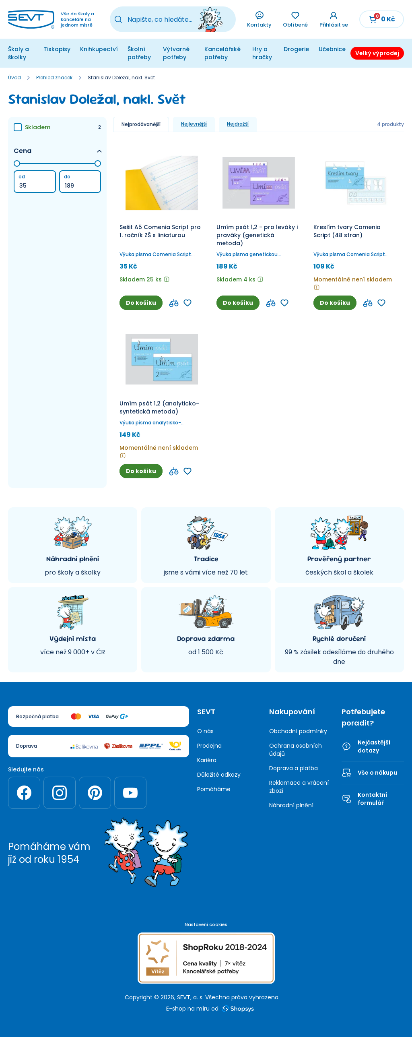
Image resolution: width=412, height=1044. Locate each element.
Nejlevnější (194, 131)
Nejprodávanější (141, 132)
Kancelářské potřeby (219, 53)
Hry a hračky (259, 53)
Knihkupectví (98, 49)
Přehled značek (54, 86)
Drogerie (292, 49)
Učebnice (329, 49)
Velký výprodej (376, 57)
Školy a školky (17, 57)
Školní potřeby (140, 53)
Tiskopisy (53, 49)
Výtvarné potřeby (176, 53)
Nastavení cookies (206, 932)
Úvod (14, 86)
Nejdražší (238, 131)
